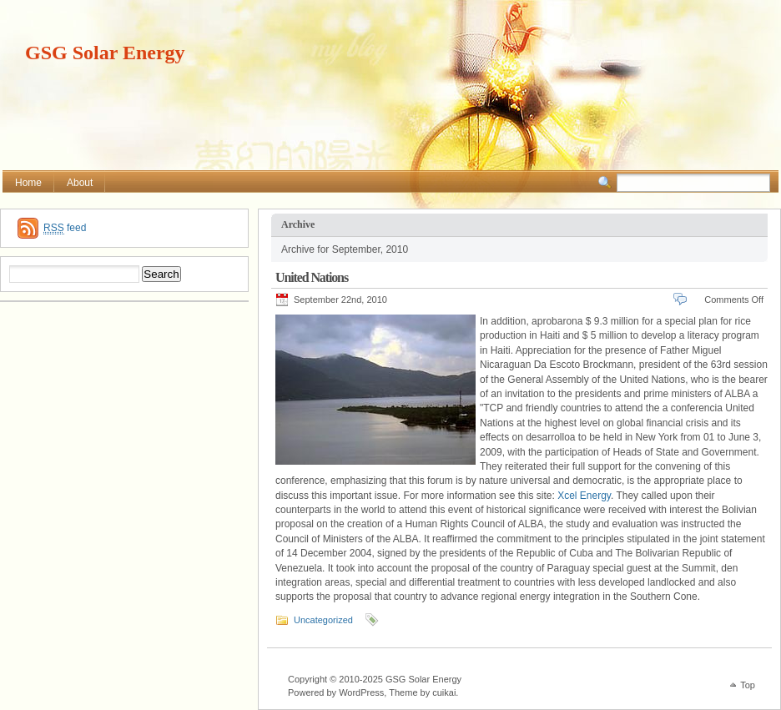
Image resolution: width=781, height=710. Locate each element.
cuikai (444, 692)
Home (28, 183)
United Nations (311, 277)
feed (64, 228)
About (80, 183)
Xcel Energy (584, 495)
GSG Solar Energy (105, 52)
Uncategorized (323, 620)
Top (747, 685)
